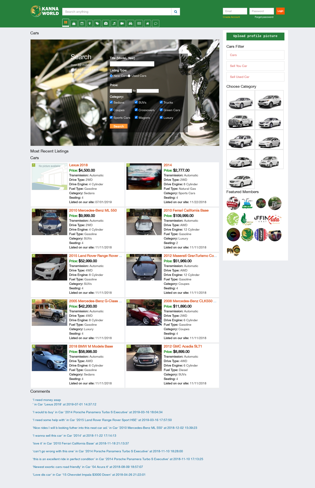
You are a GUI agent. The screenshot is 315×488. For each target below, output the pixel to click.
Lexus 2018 (78, 165)
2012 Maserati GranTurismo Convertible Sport (200, 256)
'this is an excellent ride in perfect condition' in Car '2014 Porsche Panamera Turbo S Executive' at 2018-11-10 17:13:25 (118, 459)
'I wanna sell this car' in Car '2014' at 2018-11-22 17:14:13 (74, 435)
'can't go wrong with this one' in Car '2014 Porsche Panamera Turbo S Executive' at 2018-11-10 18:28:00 (108, 451)
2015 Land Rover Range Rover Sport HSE (102, 256)
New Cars (121, 75)
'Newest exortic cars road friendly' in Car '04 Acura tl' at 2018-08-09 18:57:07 (88, 467)
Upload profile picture (255, 36)
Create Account (231, 17)
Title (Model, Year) (122, 58)
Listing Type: (118, 70)
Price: (114, 85)
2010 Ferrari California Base (186, 210)
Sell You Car (238, 66)
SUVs (142, 102)
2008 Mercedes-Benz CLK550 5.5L (192, 301)
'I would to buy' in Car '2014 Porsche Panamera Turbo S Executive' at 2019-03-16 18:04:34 (98, 412)
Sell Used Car (239, 77)
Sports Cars (122, 117)
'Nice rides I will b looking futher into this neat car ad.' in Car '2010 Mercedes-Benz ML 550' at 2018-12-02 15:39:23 (115, 428)
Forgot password (264, 17)
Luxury (168, 117)
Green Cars (172, 110)
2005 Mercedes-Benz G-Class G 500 (98, 301)
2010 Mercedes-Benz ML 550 (93, 210)
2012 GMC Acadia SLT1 (183, 346)
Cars (233, 55)
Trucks (168, 102)
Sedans (119, 102)
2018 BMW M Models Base (91, 346)
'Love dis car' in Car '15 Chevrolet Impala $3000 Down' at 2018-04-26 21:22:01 (89, 474)
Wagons (144, 117)
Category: (117, 96)
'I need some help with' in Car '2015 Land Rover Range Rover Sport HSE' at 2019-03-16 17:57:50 (102, 420)
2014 (168, 165)
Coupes (119, 110)
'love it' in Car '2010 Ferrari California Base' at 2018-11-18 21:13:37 (81, 443)
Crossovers (147, 110)
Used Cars (138, 75)
